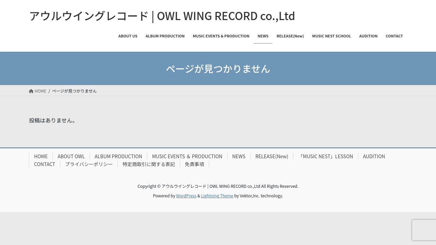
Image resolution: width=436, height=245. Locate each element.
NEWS (239, 156)
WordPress (186, 195)
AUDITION (374, 156)
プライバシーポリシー (89, 164)
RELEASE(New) (272, 156)
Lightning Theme (217, 195)
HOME (41, 156)
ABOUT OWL (71, 156)
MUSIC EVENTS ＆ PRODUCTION (187, 156)
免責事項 (194, 164)
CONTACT (44, 164)
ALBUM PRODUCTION (118, 156)
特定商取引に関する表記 (149, 164)
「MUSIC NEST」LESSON (325, 156)
